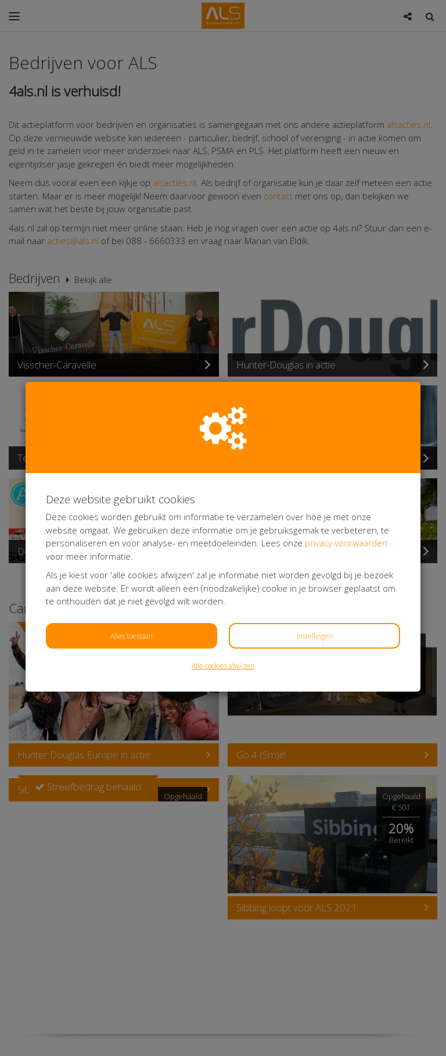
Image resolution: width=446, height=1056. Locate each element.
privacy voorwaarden (346, 543)
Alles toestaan (131, 636)
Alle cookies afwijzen (223, 666)
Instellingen (315, 636)
